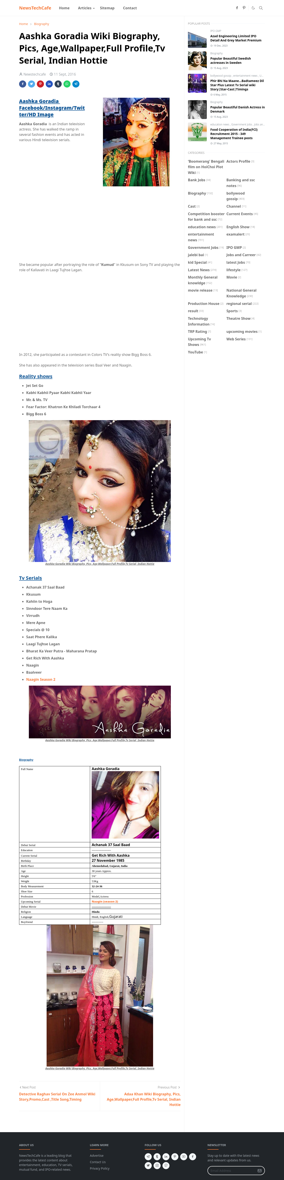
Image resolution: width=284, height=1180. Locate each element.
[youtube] (183, 1156)
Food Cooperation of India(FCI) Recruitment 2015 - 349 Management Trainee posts (234, 133)
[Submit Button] (259, 1170)
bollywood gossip (221, 76)
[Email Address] (231, 1170)
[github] (166, 1165)
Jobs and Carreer (264, 124)
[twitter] (148, 1165)
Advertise (97, 1155)
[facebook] (237, 8)
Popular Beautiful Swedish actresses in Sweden (230, 60)
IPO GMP (215, 31)
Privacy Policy (99, 1168)
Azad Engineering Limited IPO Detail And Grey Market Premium (235, 38)
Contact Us (98, 1162)
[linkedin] (166, 1156)
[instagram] (157, 1165)
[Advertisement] (100, 222)
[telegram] (148, 1156)
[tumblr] (157, 1156)
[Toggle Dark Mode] (253, 8)
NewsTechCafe (35, 8)
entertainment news (245, 76)
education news (220, 124)
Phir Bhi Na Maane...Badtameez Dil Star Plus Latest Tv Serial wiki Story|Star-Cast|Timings (237, 85)
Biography (216, 53)
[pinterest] (244, 8)
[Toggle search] (261, 8)
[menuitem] (64, 8)
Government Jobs (242, 124)
